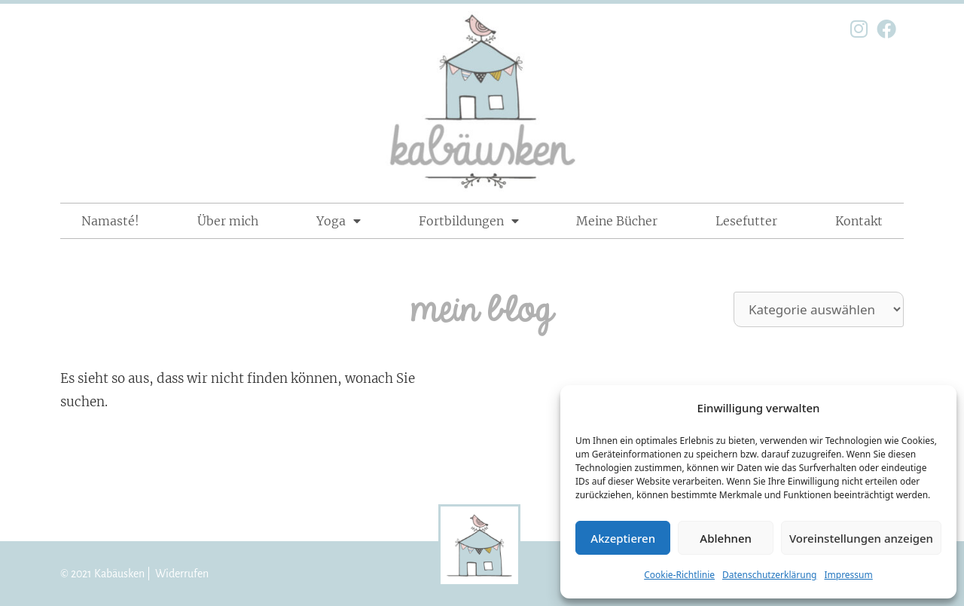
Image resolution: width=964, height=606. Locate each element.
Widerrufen (182, 574)
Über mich (227, 220)
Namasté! (110, 220)
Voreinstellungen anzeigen (861, 538)
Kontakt (859, 220)
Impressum (848, 574)
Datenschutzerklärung (769, 574)
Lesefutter (746, 220)
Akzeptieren (622, 538)
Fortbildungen (469, 220)
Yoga (338, 220)
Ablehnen (726, 538)
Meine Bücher (616, 220)
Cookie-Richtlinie (679, 574)
